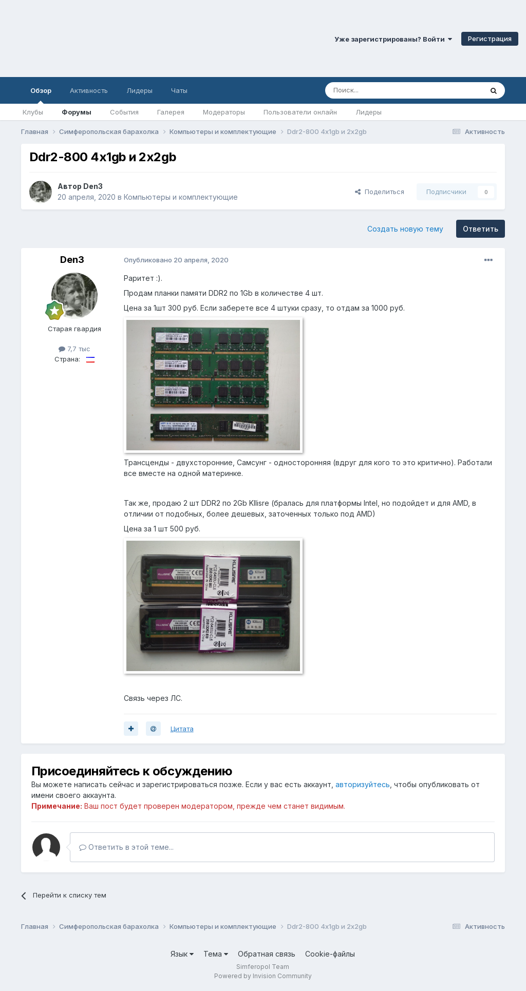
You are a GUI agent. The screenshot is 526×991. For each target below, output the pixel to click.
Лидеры (368, 112)
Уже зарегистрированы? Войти (393, 39)
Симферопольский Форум (141, 38)
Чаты (179, 90)
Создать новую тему (405, 228)
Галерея (170, 112)
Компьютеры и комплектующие (181, 197)
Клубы (33, 112)
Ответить (480, 228)
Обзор (40, 95)
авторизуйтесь (362, 784)
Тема (215, 953)
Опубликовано (176, 260)
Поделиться (379, 191)
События (124, 112)
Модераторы (224, 112)
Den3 (93, 186)
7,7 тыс (74, 349)
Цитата (182, 729)
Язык (182, 953)
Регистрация (490, 38)
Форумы (76, 112)
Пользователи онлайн (300, 112)
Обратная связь (266, 953)
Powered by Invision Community (263, 976)
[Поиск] (380, 90)
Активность (89, 90)
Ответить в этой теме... (126, 847)
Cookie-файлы (330, 953)
